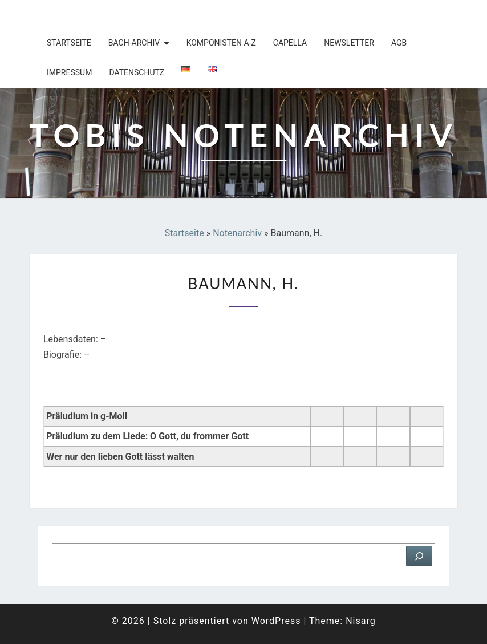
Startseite (69, 42)
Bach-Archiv (134, 42)
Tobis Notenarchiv (103, 14)
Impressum (69, 72)
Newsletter (349, 42)
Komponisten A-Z (221, 42)
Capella (290, 42)
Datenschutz (136, 72)
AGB (399, 42)
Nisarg (361, 620)
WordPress (276, 620)
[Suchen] (419, 556)
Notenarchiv (237, 233)
